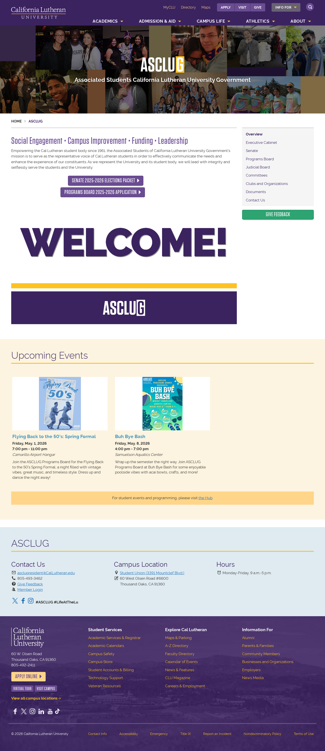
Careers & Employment (185, 686)
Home (16, 121)
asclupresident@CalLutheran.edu (46, 573)
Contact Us (255, 200)
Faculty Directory (179, 654)
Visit (242, 7)
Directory (188, 7)
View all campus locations (34, 698)
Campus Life (211, 21)
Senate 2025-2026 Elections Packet (103, 180)
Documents (256, 192)
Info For (283, 7)
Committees (256, 175)
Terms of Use (304, 734)
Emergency (159, 734)
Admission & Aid (157, 21)
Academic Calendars (106, 645)
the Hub (205, 498)
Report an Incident (217, 734)
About (298, 21)
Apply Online (26, 676)
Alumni (248, 638)
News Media (253, 678)
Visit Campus (46, 688)
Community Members (261, 654)
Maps (205, 7)
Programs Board (260, 159)
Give (257, 7)
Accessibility (128, 734)
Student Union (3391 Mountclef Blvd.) (152, 573)
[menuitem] (286, 7)
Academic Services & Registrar (114, 638)
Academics (105, 21)
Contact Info (97, 734)
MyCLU (169, 7)
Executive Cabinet (261, 142)
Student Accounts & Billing (111, 670)
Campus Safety (101, 654)
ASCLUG (162, 64)
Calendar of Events (181, 662)
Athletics (258, 21)
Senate (252, 150)
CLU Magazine (177, 678)
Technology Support (105, 678)
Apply (226, 7)
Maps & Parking (178, 638)
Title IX (185, 734)
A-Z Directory (176, 645)
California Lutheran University (38, 13)
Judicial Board (258, 167)
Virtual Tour (22, 688)
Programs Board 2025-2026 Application (100, 192)
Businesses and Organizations (267, 662)
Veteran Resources (104, 686)
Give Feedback (278, 214)
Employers (251, 670)
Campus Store (100, 662)
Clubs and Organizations (267, 183)
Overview (254, 134)
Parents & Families (258, 645)
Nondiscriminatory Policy (262, 734)
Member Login (30, 589)
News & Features (179, 670)
